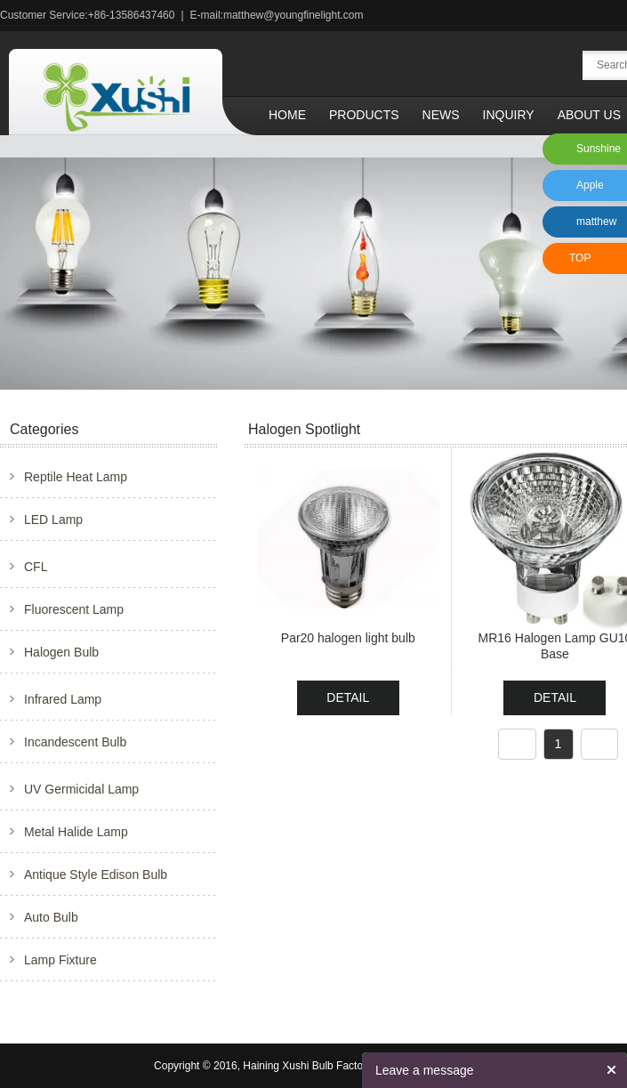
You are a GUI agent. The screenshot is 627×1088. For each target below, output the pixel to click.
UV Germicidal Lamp (81, 789)
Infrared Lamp (62, 699)
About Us (589, 115)
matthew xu (593, 226)
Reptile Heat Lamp (75, 477)
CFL (35, 567)
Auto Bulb (51, 917)
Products (364, 115)
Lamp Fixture (60, 960)
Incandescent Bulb (75, 742)
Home (287, 115)
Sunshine (598, 148)
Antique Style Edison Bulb (95, 874)
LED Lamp (53, 519)
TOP (580, 258)
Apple (590, 185)
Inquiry (509, 115)
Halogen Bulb (61, 652)
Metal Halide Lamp (76, 832)
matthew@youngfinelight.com (293, 15)
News (441, 115)
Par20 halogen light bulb (348, 638)
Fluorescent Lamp (74, 609)
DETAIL (347, 697)
